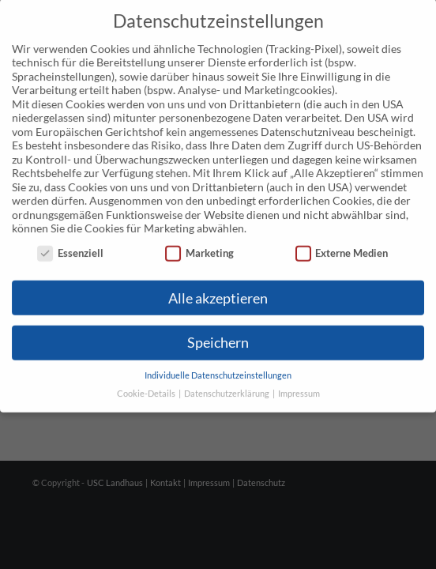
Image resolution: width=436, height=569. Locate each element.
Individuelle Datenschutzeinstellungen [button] (218, 360)
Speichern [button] (218, 327)
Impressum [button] (299, 377)
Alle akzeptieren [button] (218, 282)
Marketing (199, 237)
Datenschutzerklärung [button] (227, 377)
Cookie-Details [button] (147, 377)
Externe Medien (342, 237)
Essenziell (70, 237)
